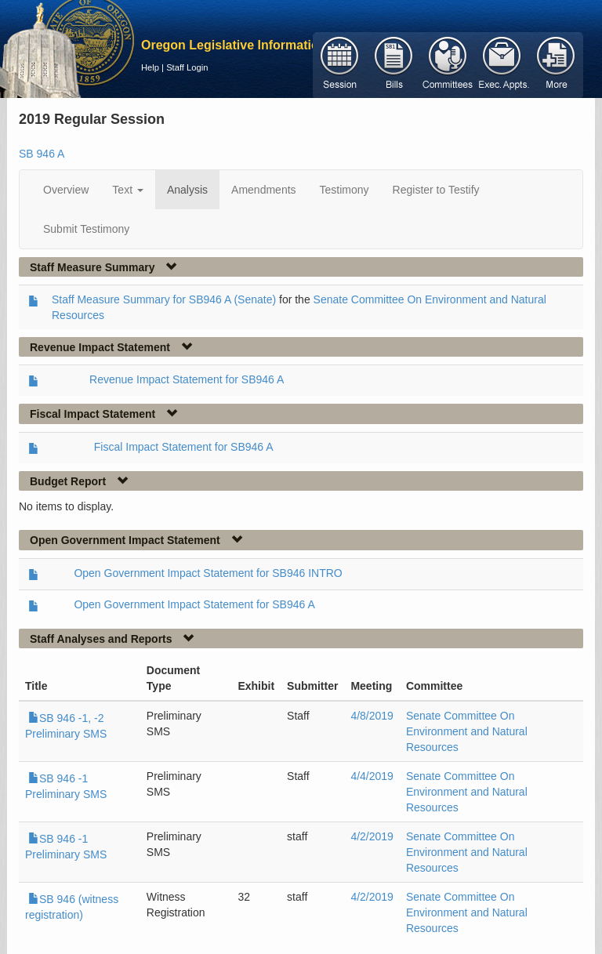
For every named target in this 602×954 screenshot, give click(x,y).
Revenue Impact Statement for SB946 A (186, 379)
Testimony (344, 189)
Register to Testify (436, 189)
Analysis (187, 189)
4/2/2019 (371, 836)
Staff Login (187, 67)
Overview (66, 189)
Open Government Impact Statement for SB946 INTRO (208, 573)
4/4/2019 (371, 776)
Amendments (263, 189)
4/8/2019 (371, 715)
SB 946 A (41, 153)
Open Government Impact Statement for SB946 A (194, 604)
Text (127, 189)
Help (150, 67)
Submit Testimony (86, 229)
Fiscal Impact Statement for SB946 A (184, 447)
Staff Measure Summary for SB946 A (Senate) (164, 299)
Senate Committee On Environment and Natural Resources (467, 731)
